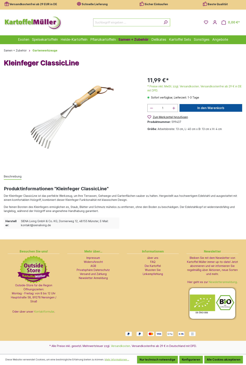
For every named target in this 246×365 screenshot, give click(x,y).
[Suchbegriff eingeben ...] (127, 22)
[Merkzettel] (206, 22)
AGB (93, 265)
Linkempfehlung (153, 274)
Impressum (93, 257)
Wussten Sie (153, 269)
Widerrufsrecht (93, 261)
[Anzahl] (162, 108)
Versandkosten (120, 346)
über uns (152, 257)
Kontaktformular (44, 311)
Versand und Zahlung (93, 274)
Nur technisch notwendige (157, 359)
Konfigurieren (191, 359)
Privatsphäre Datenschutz (93, 269)
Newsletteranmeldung (223, 282)
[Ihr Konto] (214, 22)
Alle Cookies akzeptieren (223, 359)
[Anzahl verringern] (151, 108)
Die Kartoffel (153, 265)
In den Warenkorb (210, 108)
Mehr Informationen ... (117, 359)
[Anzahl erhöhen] (174, 108)
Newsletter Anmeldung (93, 278)
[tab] (13, 176)
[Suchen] (165, 22)
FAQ (152, 261)
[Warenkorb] (230, 22)
